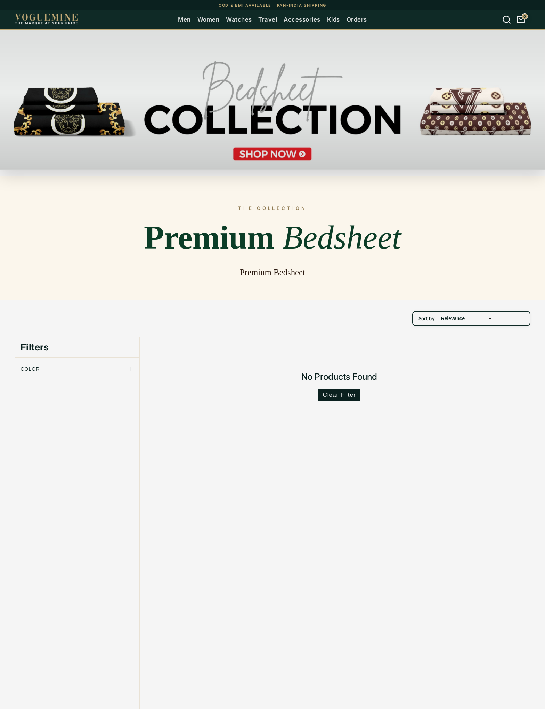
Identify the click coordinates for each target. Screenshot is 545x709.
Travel (267, 19)
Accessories (302, 19)
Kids (333, 19)
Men (184, 19)
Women (208, 19)
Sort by (456, 318)
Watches (239, 19)
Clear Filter (339, 395)
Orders (357, 19)
